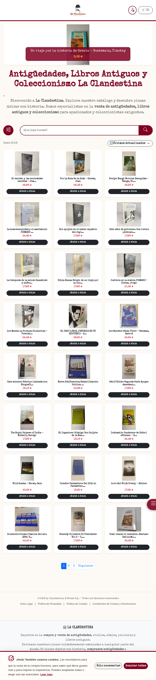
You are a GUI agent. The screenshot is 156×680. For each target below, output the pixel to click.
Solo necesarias (108, 665)
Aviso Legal (26, 603)
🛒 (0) (145, 10)
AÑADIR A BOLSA (27, 191)
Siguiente (85, 566)
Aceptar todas (136, 665)
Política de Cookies (76, 603)
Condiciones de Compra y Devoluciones (114, 603)
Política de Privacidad (49, 603)
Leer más (46, 674)
